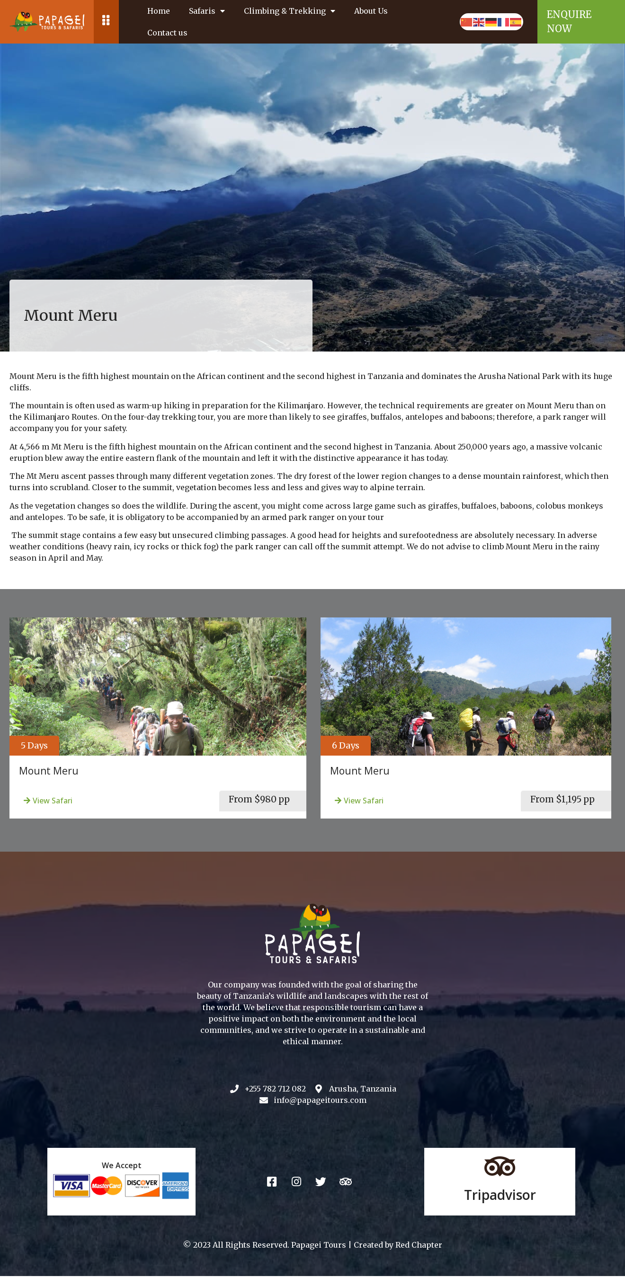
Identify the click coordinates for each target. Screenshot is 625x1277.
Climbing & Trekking (289, 10)
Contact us (167, 32)
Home (158, 11)
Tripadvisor (500, 1196)
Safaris (207, 10)
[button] (34, 746)
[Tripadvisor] (500, 1167)
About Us (371, 11)
